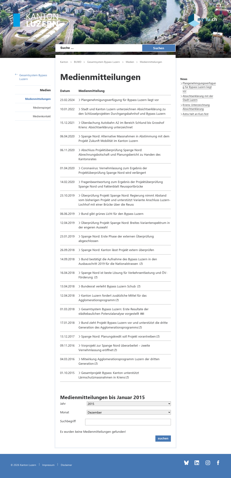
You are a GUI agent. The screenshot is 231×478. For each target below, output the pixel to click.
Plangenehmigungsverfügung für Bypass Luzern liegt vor (120, 100)
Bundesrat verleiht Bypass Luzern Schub (109, 286)
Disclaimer (66, 464)
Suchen (158, 48)
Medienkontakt (42, 116)
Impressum (48, 464)
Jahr (63, 403)
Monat (64, 412)
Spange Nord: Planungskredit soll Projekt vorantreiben (118, 336)
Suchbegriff (68, 421)
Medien (45, 90)
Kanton (64, 61)
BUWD (77, 61)
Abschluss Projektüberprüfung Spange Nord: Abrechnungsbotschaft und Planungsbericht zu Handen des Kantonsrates (119, 154)
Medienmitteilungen (38, 99)
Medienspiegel (42, 107)
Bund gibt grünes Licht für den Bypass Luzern (112, 214)
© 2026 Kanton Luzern (23, 464)
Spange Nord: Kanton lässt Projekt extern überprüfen (117, 250)
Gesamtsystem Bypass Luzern (31, 77)
